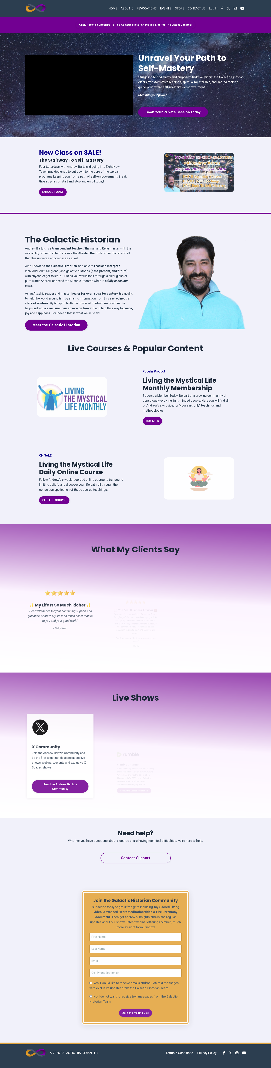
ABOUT (124, 8)
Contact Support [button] (135, 863)
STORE (178, 8)
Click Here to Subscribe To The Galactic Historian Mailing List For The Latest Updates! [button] (135, 24)
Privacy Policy (207, 1059)
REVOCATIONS (144, 8)
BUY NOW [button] (152, 425)
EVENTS (164, 8)
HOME (110, 8)
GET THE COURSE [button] (54, 505)
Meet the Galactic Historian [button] (56, 327)
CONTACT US (196, 8)
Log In (213, 8)
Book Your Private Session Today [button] (175, 112)
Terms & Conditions (179, 1059)
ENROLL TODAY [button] (52, 193)
